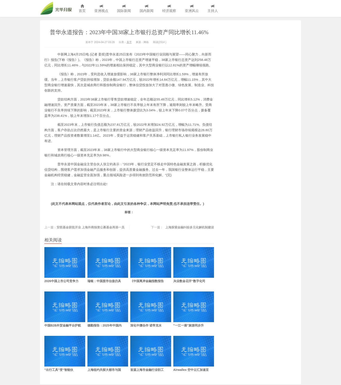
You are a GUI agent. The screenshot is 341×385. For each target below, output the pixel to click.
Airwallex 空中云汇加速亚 (193, 354)
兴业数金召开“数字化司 (193, 265)
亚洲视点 (101, 9)
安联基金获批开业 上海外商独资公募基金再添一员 (90, 227)
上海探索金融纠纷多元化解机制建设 (189, 227)
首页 (82, 9)
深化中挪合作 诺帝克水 (150, 309)
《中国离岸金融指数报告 (150, 265)
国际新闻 (124, 9)
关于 (129, 42)
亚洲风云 (192, 9)
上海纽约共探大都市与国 (107, 354)
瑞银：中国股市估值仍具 (107, 265)
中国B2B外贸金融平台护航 (64, 309)
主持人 (212, 9)
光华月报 (57, 8)
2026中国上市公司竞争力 (64, 265)
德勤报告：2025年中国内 (107, 309)
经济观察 (169, 9)
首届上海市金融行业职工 (150, 354)
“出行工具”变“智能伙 (64, 354)
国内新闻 (147, 9)
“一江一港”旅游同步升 (193, 309)
